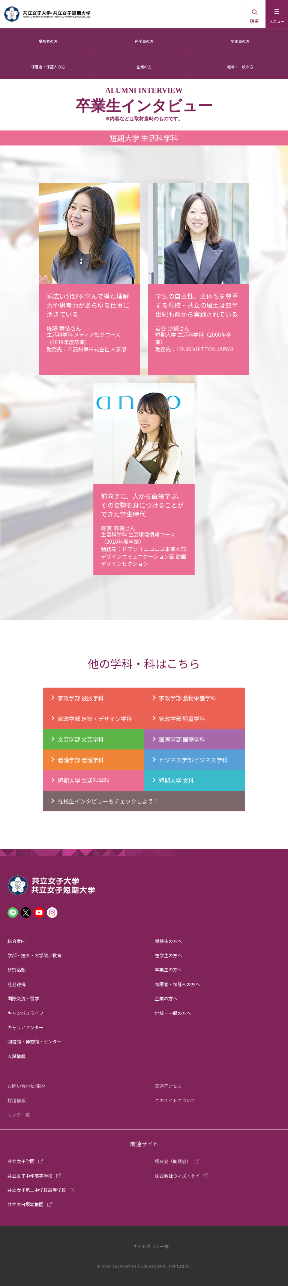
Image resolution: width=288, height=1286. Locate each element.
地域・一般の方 (240, 66)
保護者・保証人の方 (48, 66)
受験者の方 (48, 41)
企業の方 (144, 66)
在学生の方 (144, 41)
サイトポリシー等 (151, 1246)
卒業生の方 (240, 41)
